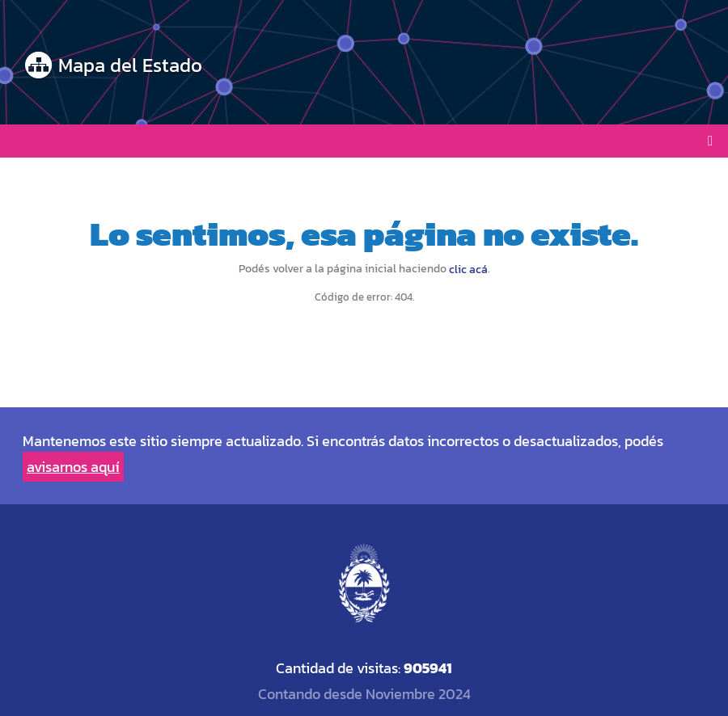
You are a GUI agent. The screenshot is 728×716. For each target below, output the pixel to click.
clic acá (468, 269)
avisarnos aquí (73, 467)
